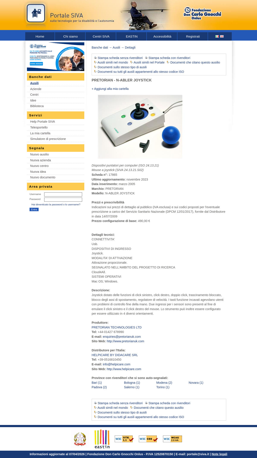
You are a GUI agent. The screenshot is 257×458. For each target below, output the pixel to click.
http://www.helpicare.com (124, 369)
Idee (33, 100)
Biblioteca (37, 106)
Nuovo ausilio (39, 154)
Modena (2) (164, 382)
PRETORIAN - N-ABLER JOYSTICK (122, 80)
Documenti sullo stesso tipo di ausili (122, 67)
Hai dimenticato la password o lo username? (55, 204)
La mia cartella (40, 133)
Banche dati (100, 47)
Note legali (219, 454)
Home (40, 36)
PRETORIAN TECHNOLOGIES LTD (117, 327)
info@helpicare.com (116, 364)
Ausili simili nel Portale (149, 62)
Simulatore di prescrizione (48, 139)
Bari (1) (97, 382)
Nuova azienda (40, 160)
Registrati (193, 36)
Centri (34, 94)
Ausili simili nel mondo (112, 62)
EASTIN (132, 36)
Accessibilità (162, 36)
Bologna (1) (132, 382)
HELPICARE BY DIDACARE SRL (115, 355)
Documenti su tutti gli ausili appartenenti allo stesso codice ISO (141, 71)
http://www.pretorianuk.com (125, 341)
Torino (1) (162, 387)
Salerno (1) (131, 387)
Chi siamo (70, 36)
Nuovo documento (42, 177)
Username (35, 194)
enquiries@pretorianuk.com (122, 336)
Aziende (35, 89)
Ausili (34, 83)
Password (35, 199)
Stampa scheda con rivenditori (169, 58)
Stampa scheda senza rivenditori (120, 58)
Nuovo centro (39, 166)
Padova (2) (99, 387)
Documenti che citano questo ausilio (195, 62)
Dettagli (130, 47)
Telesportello (39, 127)
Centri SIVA (101, 36)
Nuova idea (38, 171)
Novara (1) (196, 382)
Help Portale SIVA (42, 121)
